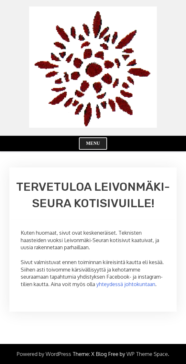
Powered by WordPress (44, 354)
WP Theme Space (147, 354)
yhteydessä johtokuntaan (125, 284)
